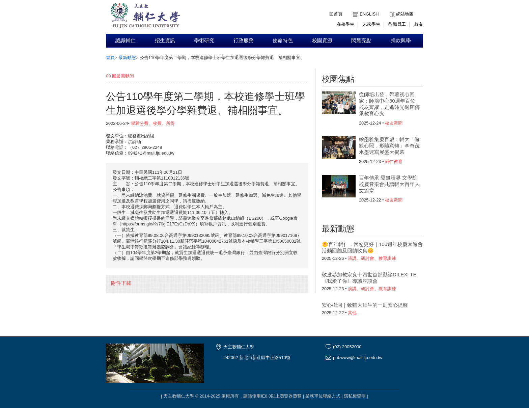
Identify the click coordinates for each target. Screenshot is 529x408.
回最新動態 (123, 76)
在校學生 (345, 24)
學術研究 (204, 40)
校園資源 (322, 40)
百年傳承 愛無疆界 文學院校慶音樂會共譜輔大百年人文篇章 (389, 184)
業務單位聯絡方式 (322, 396)
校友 (418, 24)
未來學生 (371, 24)
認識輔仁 (125, 40)
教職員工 (397, 24)
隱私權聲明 (355, 396)
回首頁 (335, 14)
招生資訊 (165, 40)
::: (391, 8)
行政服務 (243, 40)
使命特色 (283, 40)
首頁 (110, 57)
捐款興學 (401, 40)
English (369, 14)
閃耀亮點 (361, 40)
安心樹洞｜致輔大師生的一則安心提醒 (365, 305)
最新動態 (127, 57)
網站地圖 (405, 14)
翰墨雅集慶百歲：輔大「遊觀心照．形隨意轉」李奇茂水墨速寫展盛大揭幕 (389, 145)
